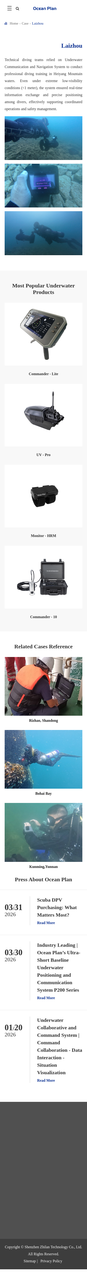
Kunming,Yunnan (43, 867)
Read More (46, 923)
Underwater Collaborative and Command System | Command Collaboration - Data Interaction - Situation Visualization (59, 1046)
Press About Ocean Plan (43, 879)
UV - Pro (43, 455)
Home (14, 23)
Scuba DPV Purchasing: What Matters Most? (57, 907)
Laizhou (37, 23)
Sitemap (30, 1261)
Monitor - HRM (43, 536)
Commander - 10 (43, 617)
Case (25, 23)
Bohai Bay (43, 793)
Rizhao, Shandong (43, 720)
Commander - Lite (43, 374)
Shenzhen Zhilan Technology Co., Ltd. (53, 1247)
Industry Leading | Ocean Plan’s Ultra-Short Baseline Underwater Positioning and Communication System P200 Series (58, 967)
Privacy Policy (51, 1261)
